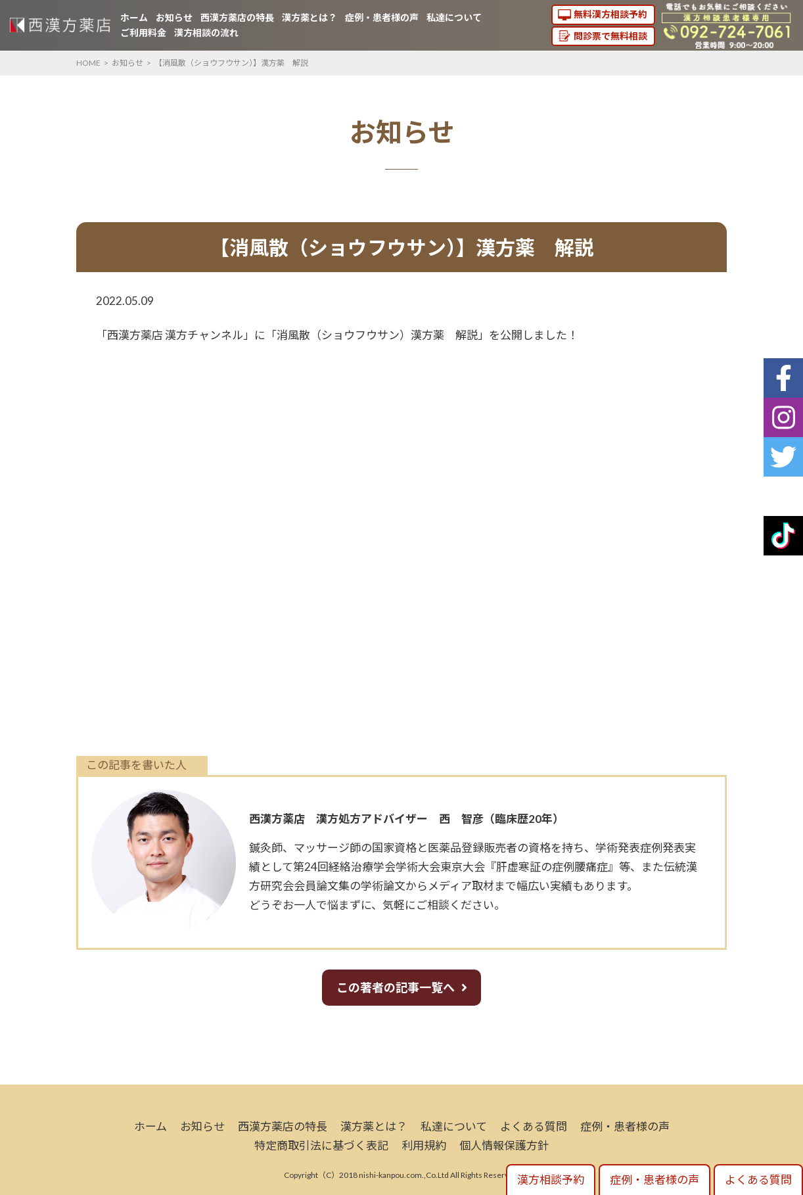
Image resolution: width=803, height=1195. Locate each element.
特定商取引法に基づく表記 (321, 1145)
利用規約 (423, 1145)
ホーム (134, 17)
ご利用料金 (143, 32)
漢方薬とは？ (309, 17)
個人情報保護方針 (504, 1145)
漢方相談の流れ (206, 32)
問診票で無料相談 (610, 35)
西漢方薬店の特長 (237, 17)
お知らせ (174, 17)
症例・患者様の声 (382, 17)
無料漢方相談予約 (610, 14)
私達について (454, 17)
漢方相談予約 (550, 1179)
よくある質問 (533, 1126)
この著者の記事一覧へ (395, 987)
